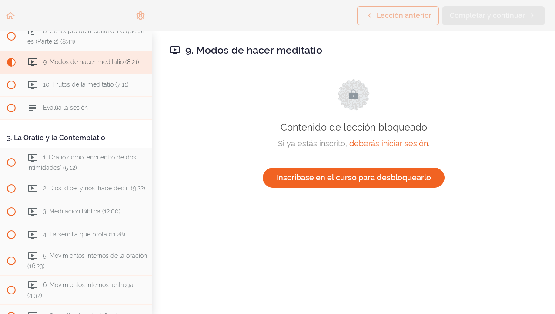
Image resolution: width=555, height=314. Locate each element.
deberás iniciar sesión (388, 143)
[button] (11, 15)
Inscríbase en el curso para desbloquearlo (353, 177)
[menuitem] (141, 15)
